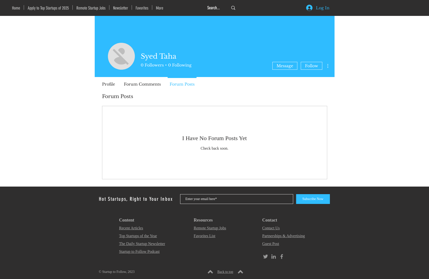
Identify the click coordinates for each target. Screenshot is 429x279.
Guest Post (270, 244)
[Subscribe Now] (313, 199)
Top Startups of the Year (138, 236)
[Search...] (214, 8)
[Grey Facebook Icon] (281, 256)
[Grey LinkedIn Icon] (273, 256)
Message (285, 65)
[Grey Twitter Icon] (265, 256)
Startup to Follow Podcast (139, 251)
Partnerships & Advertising (283, 236)
